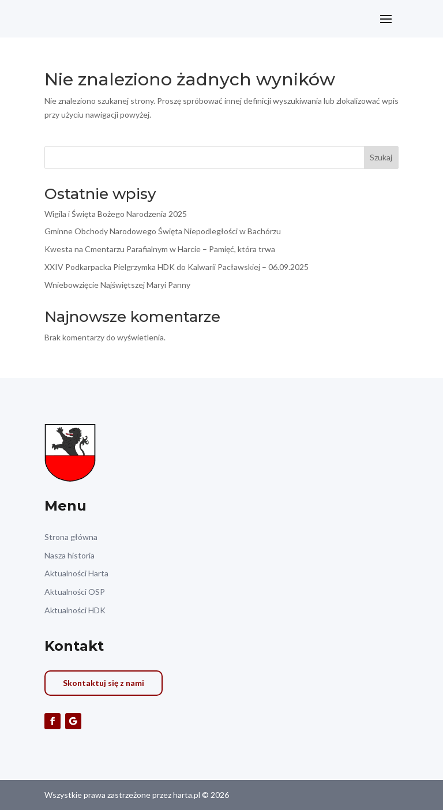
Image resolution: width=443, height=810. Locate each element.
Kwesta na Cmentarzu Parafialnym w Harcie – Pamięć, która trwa (159, 249)
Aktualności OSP (74, 592)
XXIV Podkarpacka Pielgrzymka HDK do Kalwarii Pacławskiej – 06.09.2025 (176, 267)
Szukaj (381, 157)
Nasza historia (69, 555)
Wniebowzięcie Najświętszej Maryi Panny (117, 285)
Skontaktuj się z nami (103, 683)
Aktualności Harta (76, 573)
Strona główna (70, 537)
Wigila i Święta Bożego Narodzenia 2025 (115, 214)
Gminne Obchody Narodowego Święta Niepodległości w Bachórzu (162, 231)
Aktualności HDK (75, 610)
